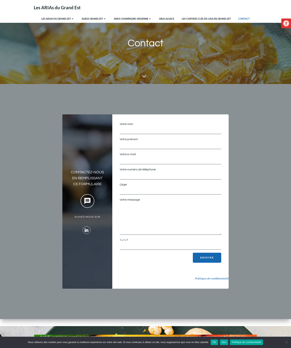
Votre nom (170, 129)
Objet (170, 190)
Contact (244, 18)
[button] (286, 23)
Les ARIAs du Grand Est (57, 18)
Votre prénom (170, 145)
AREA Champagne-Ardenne (133, 18)
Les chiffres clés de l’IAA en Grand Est (206, 18)
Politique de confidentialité (246, 342)
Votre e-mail (170, 160)
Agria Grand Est (94, 18)
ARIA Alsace (166, 18)
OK (214, 342)
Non (224, 342)
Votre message (170, 220)
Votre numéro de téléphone (170, 175)
